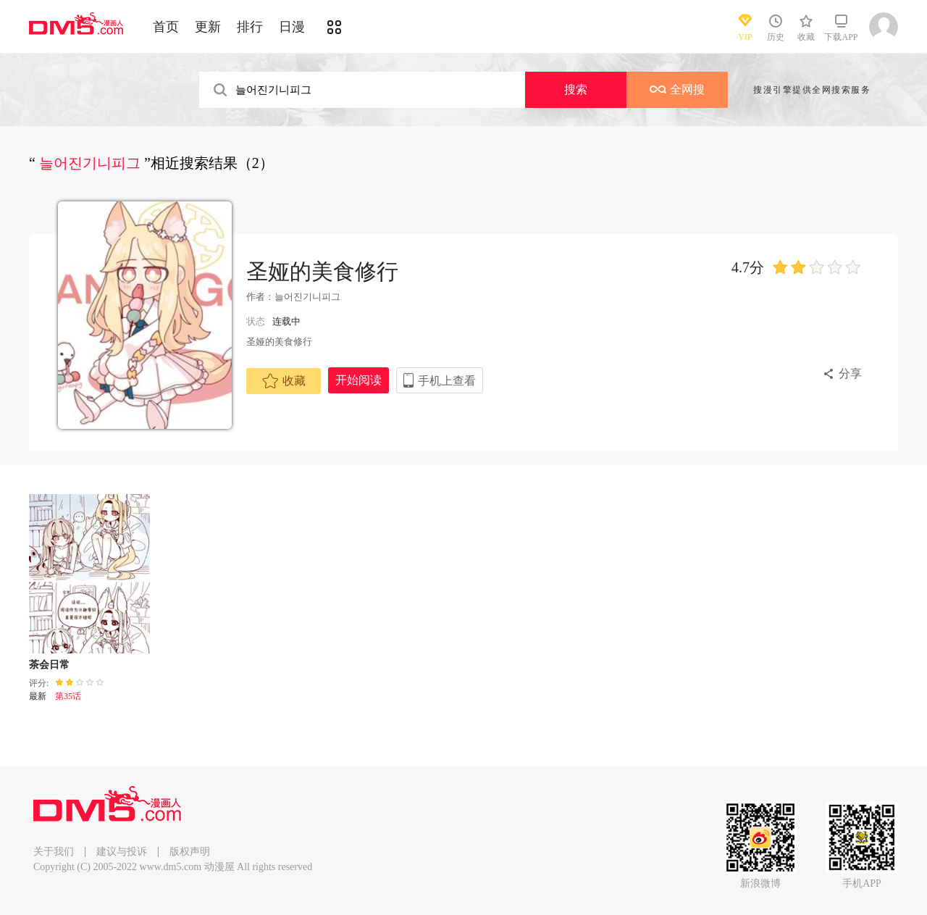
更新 (208, 27)
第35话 (68, 696)
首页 (166, 27)
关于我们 (53, 851)
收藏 (284, 381)
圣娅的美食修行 (322, 271)
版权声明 (189, 851)
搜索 (575, 89)
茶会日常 (49, 664)
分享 (850, 373)
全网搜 (677, 89)
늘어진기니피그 (307, 296)
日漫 (292, 27)
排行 (250, 27)
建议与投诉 (121, 851)
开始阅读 (358, 380)
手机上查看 (447, 381)
